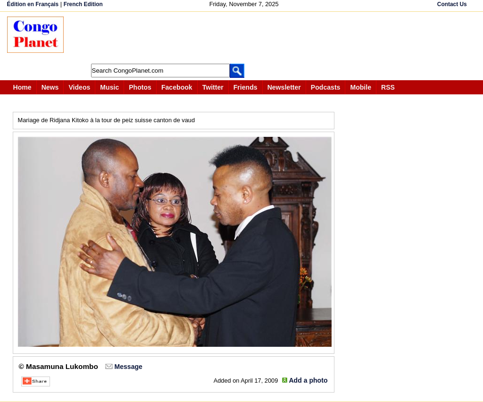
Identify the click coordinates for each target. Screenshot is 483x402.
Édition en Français (33, 4)
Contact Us (452, 4)
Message (128, 366)
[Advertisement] (244, 38)
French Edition (83, 4)
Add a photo (308, 380)
